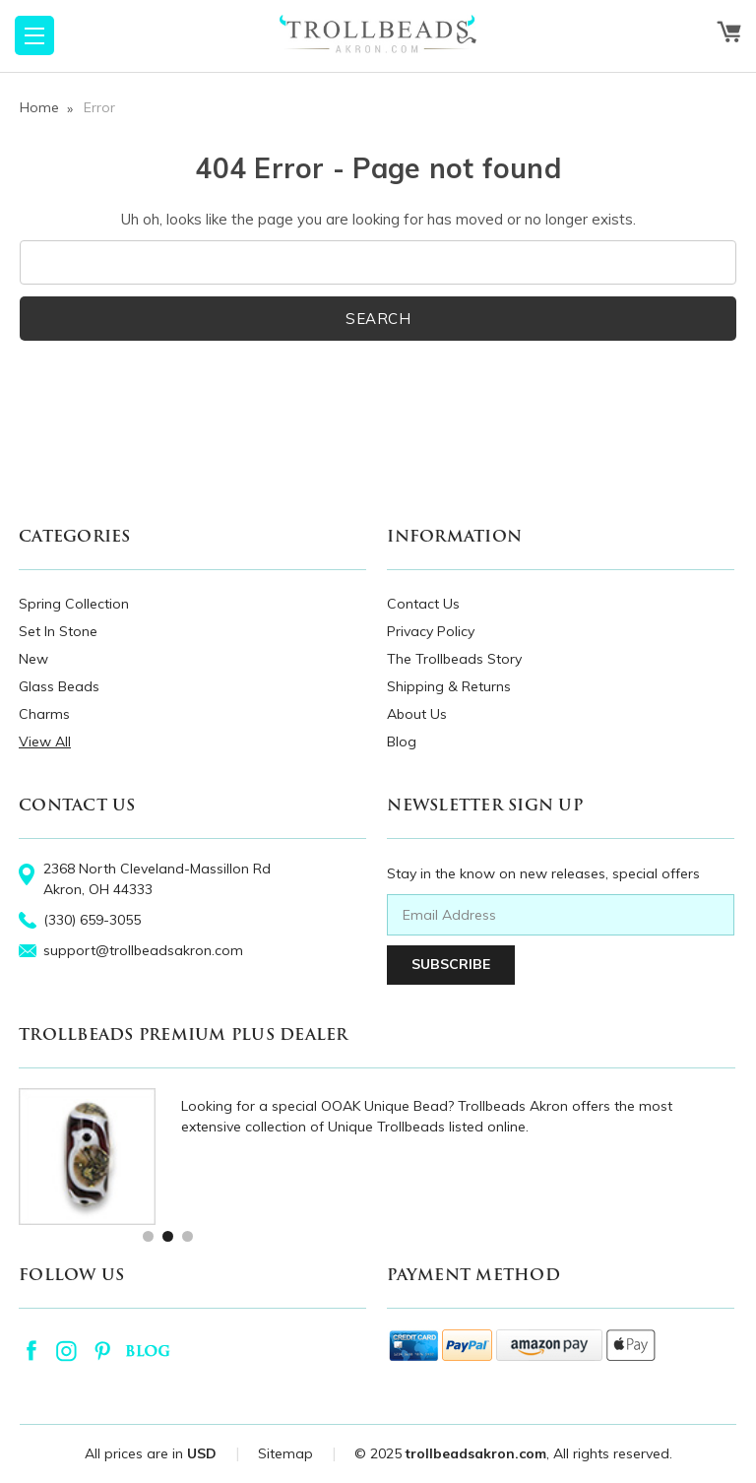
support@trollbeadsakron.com (143, 950)
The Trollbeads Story (454, 659)
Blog (401, 741)
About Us (417, 714)
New (33, 659)
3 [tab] (186, 1235)
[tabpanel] (377, 1156)
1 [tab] (147, 1235)
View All (45, 741)
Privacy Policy (430, 631)
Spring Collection (74, 604)
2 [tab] (166, 1235)
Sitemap (285, 1453)
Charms (44, 714)
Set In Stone (58, 631)
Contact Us (423, 604)
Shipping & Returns (449, 686)
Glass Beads (59, 686)
